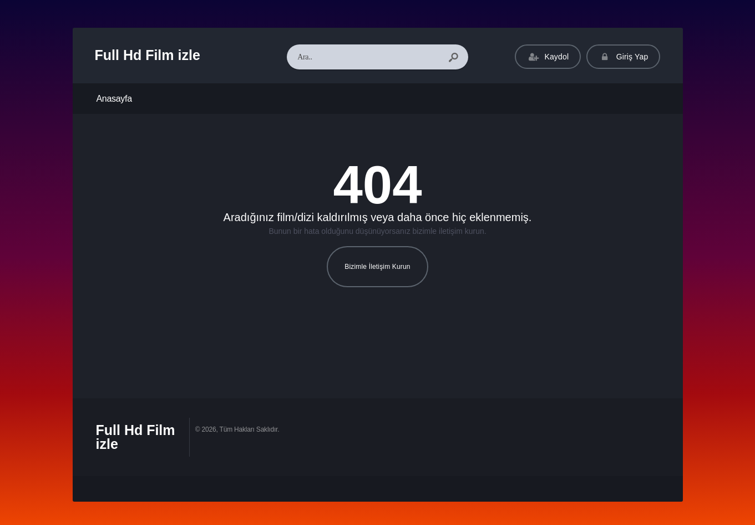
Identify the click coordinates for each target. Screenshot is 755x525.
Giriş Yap (623, 57)
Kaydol (548, 57)
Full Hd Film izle (147, 55)
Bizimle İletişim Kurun (377, 267)
